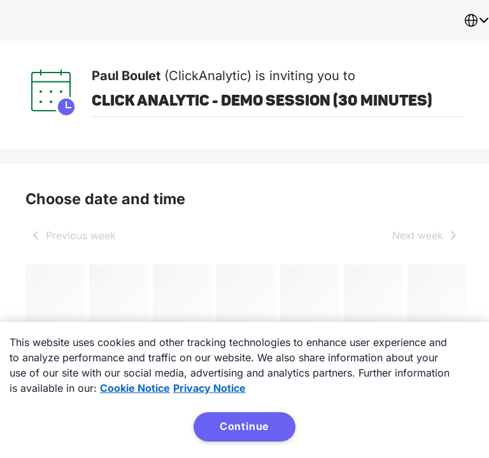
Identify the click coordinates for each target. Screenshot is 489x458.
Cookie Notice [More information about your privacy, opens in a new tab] (135, 388)
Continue (244, 426)
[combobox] (476, 20)
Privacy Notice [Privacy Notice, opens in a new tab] (209, 388)
